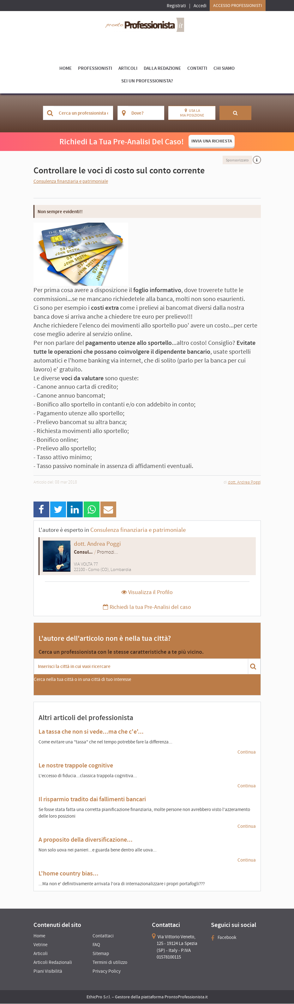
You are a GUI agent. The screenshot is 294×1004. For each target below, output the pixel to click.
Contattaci (103, 936)
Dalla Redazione (162, 68)
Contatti (197, 68)
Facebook (223, 938)
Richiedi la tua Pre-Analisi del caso (147, 607)
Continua (246, 752)
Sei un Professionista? (147, 81)
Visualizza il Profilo (147, 592)
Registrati (176, 6)
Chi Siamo (224, 68)
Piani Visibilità (47, 971)
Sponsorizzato (237, 160)
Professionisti (95, 68)
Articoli (127, 68)
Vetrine (40, 945)
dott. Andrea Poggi (244, 482)
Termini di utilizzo (110, 962)
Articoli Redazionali (52, 962)
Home (65, 68)
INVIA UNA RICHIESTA (211, 141)
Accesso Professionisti (237, 5)
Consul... (83, 552)
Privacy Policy (107, 971)
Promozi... (107, 552)
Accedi (200, 6)
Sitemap (101, 954)
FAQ (96, 945)
